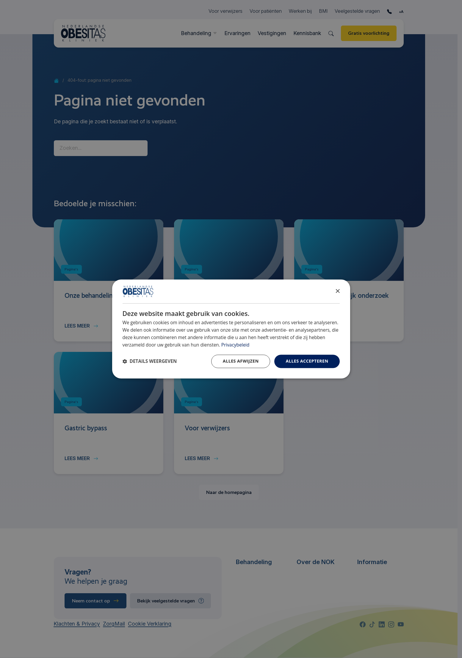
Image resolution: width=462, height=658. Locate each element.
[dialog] (231, 328)
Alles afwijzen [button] (241, 361)
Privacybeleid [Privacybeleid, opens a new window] (235, 345)
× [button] (337, 291)
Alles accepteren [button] (307, 361)
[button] (150, 361)
